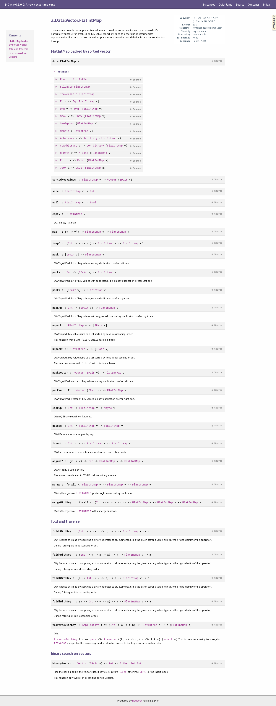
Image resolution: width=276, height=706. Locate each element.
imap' (56, 243)
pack (55, 254)
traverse (110, 639)
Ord (62, 109)
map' (55, 232)
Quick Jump (225, 4)
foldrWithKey (61, 531)
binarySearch (61, 663)
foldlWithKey (61, 578)
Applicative (90, 625)
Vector (112, 179)
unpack (57, 325)
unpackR (57, 349)
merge (56, 484)
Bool (93, 202)
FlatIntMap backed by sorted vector (19, 42)
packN (56, 272)
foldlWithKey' (62, 601)
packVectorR (61, 390)
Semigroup (67, 124)
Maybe (108, 408)
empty (56, 214)
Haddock (137, 700)
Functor (65, 79)
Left (142, 672)
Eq (61, 101)
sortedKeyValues (64, 179)
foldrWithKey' (62, 555)
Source (240, 4)
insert (57, 443)
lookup (57, 408)
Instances (209, 4)
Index (266, 4)
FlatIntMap (68, 61)
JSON (63, 168)
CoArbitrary (68, 146)
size (55, 191)
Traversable (68, 94)
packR (56, 290)
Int (92, 191)
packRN (57, 308)
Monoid (65, 131)
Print (64, 160)
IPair (123, 179)
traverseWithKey (64, 625)
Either (124, 663)
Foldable (66, 87)
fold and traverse (18, 49)
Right (122, 672)
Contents (253, 4)
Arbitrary (67, 138)
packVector (60, 372)
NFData (65, 153)
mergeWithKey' (62, 502)
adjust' (57, 461)
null (55, 202)
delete (57, 426)
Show (63, 116)
